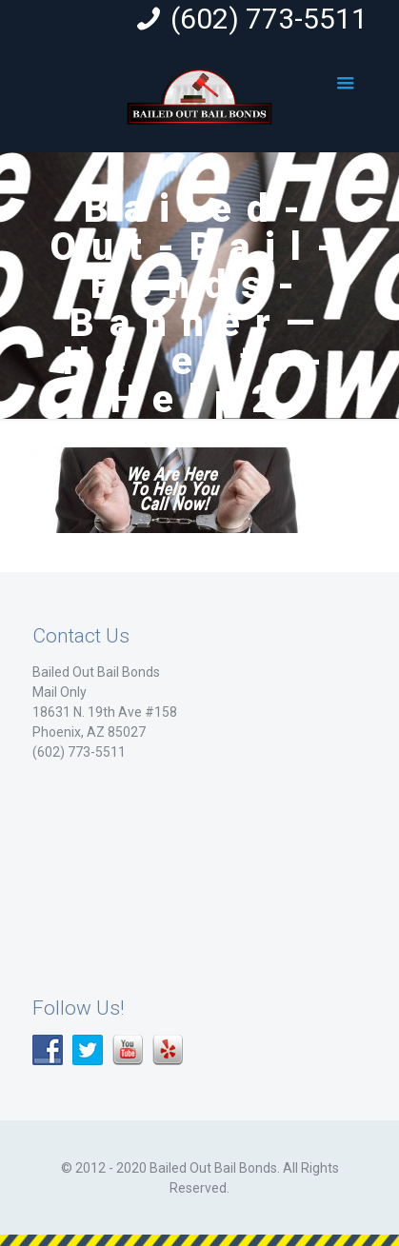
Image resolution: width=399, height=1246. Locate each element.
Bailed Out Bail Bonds (96, 672)
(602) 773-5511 (269, 18)
